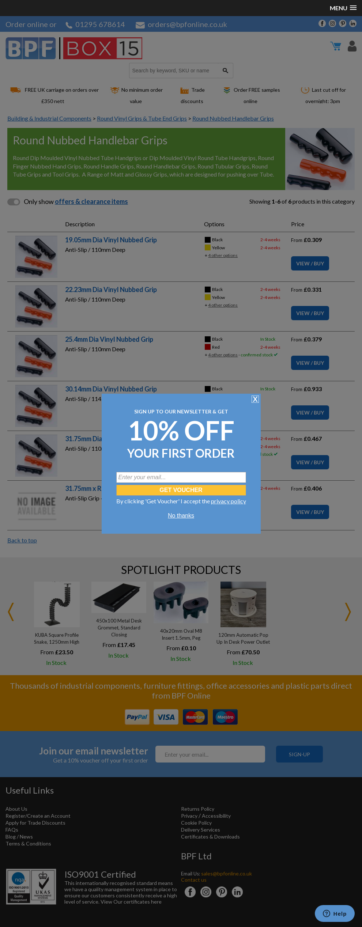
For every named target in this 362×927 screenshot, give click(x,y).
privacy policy (228, 500)
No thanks (181, 515)
